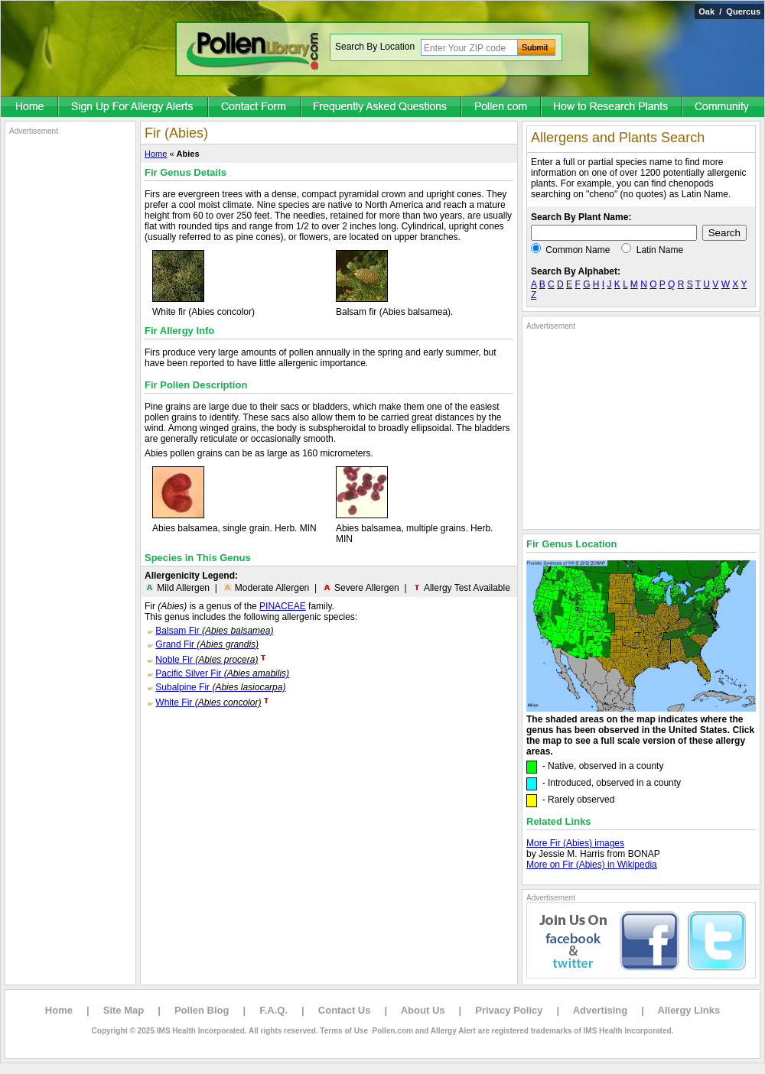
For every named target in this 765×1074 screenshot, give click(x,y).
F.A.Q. (273, 1010)
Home (156, 153)
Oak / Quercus (729, 11)
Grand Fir (207, 644)
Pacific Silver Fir (222, 673)
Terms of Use (344, 1031)
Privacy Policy (508, 1010)
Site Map (123, 1010)
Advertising (600, 1010)
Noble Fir (206, 659)
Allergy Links (689, 1010)
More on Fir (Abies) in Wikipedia (591, 864)
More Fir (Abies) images (575, 843)
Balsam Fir (214, 630)
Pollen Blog (202, 1010)
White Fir (208, 702)
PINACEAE (282, 606)
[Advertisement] (70, 365)
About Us (423, 1010)
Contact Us (344, 1010)
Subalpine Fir (220, 687)
